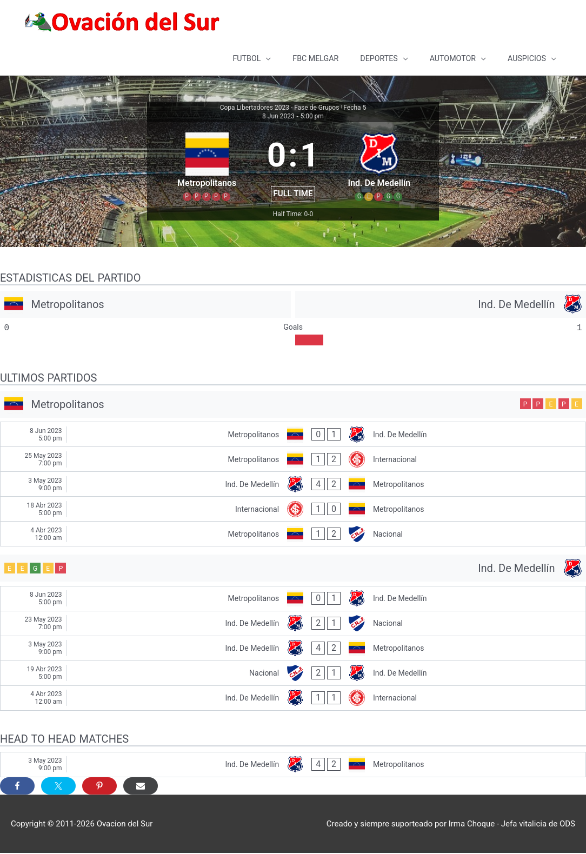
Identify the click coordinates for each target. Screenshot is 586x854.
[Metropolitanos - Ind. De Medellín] (293, 435)
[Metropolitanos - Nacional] (293, 535)
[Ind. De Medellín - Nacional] (293, 624)
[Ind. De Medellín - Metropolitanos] (293, 485)
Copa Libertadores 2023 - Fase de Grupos (279, 108)
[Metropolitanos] (145, 304)
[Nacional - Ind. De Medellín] (293, 674)
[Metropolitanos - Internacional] (293, 460)
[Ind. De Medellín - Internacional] (293, 698)
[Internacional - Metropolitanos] (293, 510)
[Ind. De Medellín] (440, 304)
